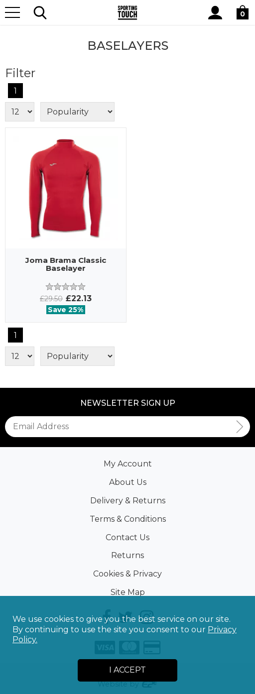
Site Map (128, 592)
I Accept (127, 670)
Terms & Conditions (128, 519)
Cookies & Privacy (127, 573)
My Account (128, 463)
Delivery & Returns (127, 500)
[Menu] (12, 12)
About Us (127, 482)
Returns (127, 555)
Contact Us (127, 537)
